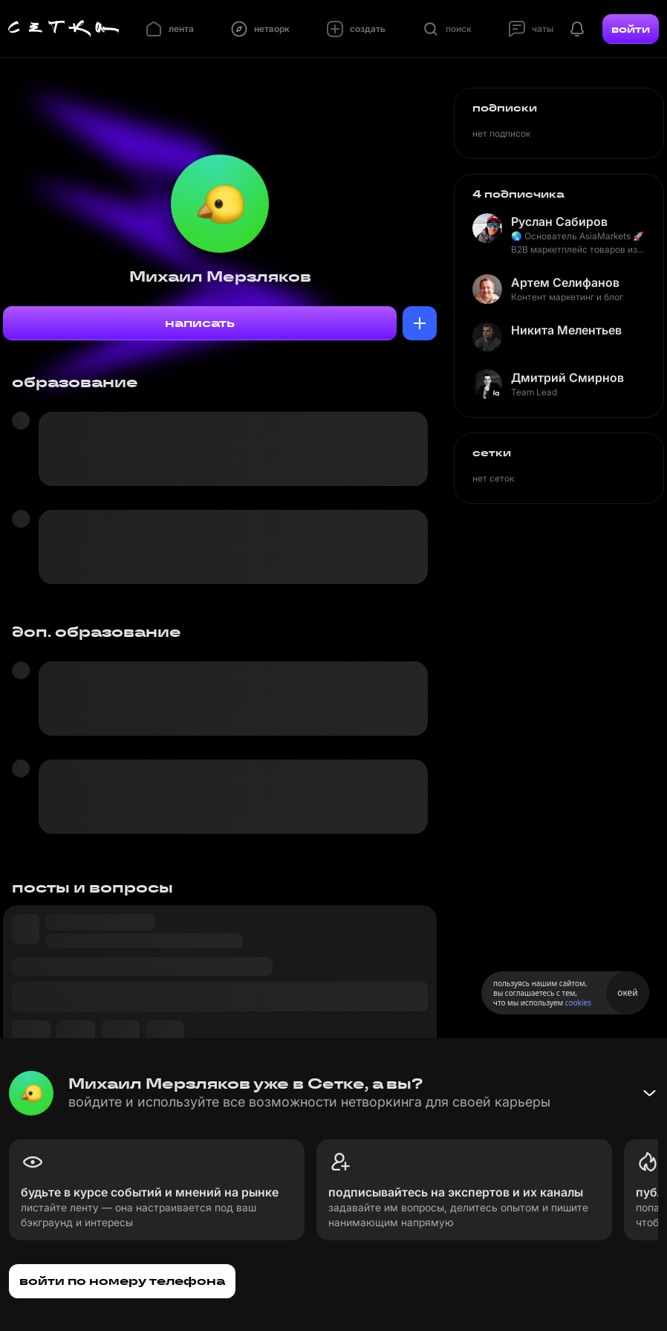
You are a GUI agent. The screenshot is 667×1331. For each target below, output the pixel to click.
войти (630, 29)
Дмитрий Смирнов (567, 377)
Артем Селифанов (565, 282)
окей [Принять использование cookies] (627, 992)
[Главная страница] (64, 29)
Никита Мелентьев (566, 330)
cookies (578, 1002)
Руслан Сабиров (559, 221)
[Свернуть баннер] (649, 1093)
